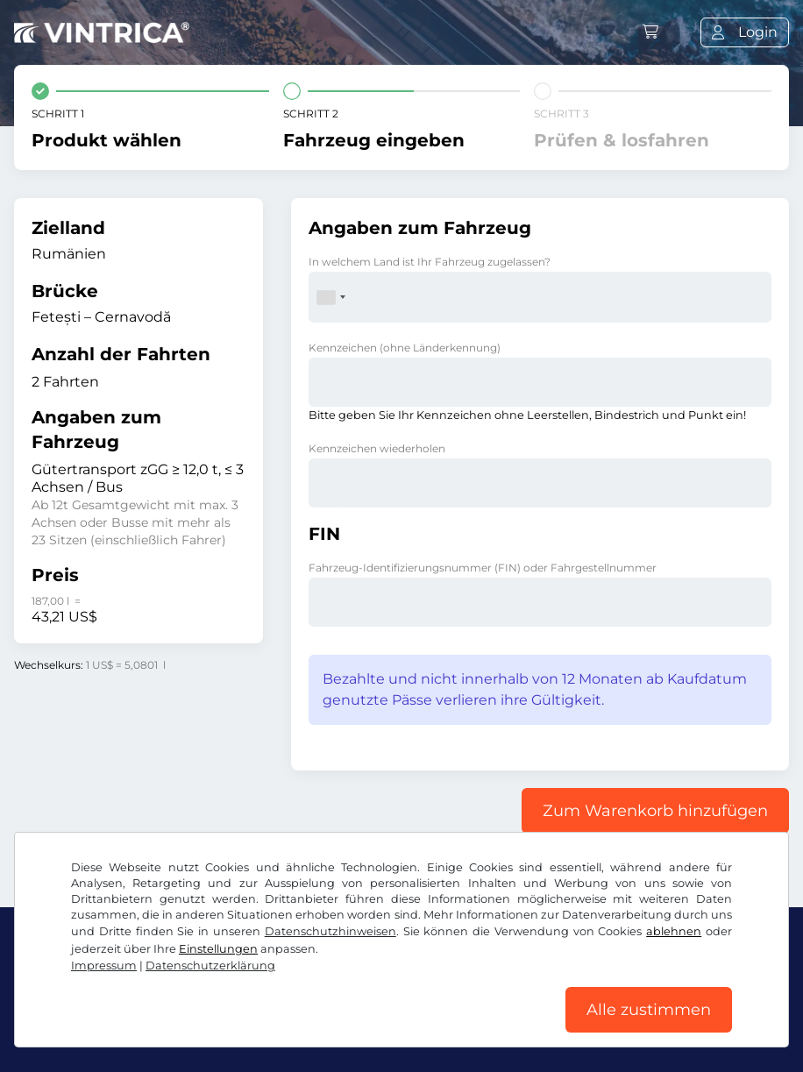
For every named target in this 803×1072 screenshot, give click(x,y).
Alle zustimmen (648, 1009)
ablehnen (673, 931)
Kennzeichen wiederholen (377, 448)
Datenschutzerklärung (210, 965)
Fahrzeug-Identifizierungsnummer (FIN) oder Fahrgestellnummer (483, 567)
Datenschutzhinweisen (330, 931)
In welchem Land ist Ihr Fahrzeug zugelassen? (430, 261)
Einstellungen (218, 948)
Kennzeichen (405, 347)
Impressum (104, 965)
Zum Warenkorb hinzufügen (655, 810)
